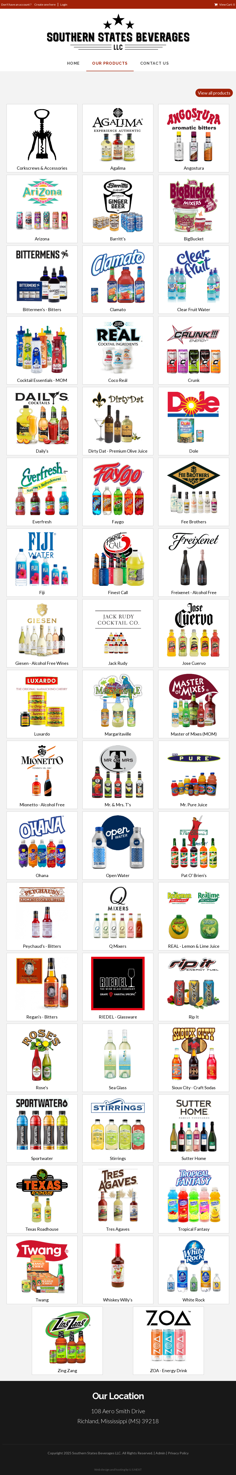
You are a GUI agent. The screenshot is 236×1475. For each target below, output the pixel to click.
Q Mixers (117, 946)
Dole (193, 451)
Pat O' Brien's (194, 875)
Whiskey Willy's (117, 1299)
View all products (214, 93)
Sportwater (42, 1158)
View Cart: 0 (227, 4)
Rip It (194, 1016)
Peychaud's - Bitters (42, 946)
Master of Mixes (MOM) (194, 734)
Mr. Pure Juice (193, 804)
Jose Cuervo (194, 663)
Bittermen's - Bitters (42, 309)
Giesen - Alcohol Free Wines (42, 663)
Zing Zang (67, 1370)
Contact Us (154, 63)
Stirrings (118, 1158)
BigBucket (194, 238)
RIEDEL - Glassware (118, 1016)
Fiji (42, 592)
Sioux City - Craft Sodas (194, 1087)
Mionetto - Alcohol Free (42, 804)
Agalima (117, 168)
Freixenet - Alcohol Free (194, 592)
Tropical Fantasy (194, 1229)
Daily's (42, 451)
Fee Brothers (193, 521)
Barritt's (118, 238)
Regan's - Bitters (42, 1016)
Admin (160, 1453)
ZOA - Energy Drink (168, 1370)
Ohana (42, 875)
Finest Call (118, 592)
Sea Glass (118, 1087)
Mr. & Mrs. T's (118, 804)
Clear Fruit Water (193, 309)
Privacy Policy (178, 1453)
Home (73, 63)
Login (63, 4)
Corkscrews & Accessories (42, 168)
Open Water (118, 875)
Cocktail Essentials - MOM (42, 380)
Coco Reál (117, 380)
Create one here (45, 4)
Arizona (42, 238)
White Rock (194, 1299)
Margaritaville (118, 734)
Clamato (118, 309)
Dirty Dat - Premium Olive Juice (118, 451)
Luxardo (42, 734)
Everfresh (42, 521)
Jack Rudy (117, 663)
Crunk (194, 380)
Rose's (42, 1087)
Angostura (194, 168)
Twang (42, 1299)
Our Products (110, 63)
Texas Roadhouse (42, 1229)
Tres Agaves (118, 1229)
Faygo (118, 521)
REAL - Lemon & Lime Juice (193, 946)
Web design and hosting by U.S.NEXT (118, 1469)
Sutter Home (194, 1158)
